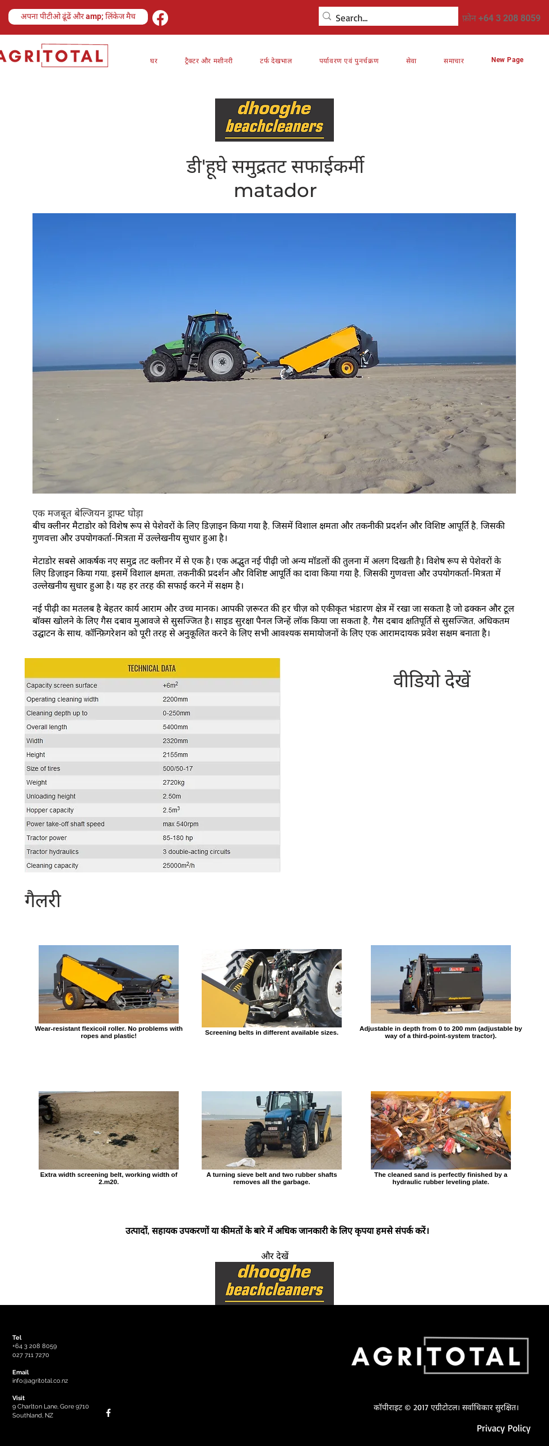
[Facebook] (160, 18)
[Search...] (385, 18)
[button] (349, 60)
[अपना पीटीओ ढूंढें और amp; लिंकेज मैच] (78, 17)
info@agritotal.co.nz (40, 1380)
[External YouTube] (419, 776)
